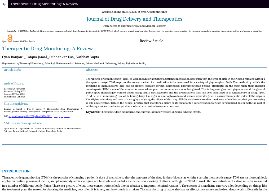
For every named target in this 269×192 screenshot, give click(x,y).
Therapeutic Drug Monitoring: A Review (44, 3)
